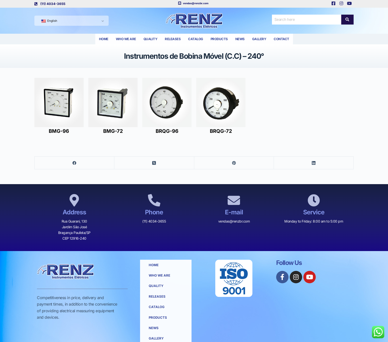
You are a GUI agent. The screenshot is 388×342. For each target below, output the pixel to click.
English (49, 21)
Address (74, 212)
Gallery (259, 39)
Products (219, 39)
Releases (173, 39)
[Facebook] (74, 163)
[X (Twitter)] (154, 163)
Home (103, 39)
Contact (281, 39)
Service (313, 212)
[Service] (314, 200)
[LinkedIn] (314, 163)
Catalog (195, 39)
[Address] (74, 200)
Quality (151, 39)
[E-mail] (234, 200)
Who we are (126, 39)
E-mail (234, 212)
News (240, 39)
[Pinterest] (234, 163)
